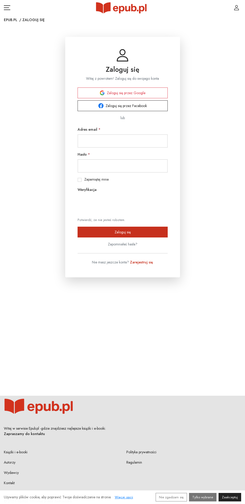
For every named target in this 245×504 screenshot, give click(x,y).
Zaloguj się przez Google (122, 92)
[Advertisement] (122, 330)
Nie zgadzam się (171, 497)
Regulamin (134, 462)
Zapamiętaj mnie (96, 179)
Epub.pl (10, 19)
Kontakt (9, 482)
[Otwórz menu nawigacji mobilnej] (7, 7)
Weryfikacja (87, 189)
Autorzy (9, 462)
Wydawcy (11, 472)
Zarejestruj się (141, 262)
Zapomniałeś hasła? (122, 244)
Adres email (89, 129)
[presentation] (117, 204)
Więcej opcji (124, 497)
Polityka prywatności (141, 452)
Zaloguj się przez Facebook (122, 105)
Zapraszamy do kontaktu (24, 433)
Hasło (84, 154)
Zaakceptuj (230, 497)
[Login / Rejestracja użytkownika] (236, 7)
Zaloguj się (123, 232)
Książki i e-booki (15, 452)
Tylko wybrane (202, 497)
